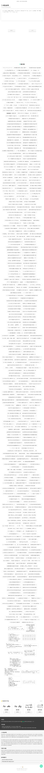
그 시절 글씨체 (5, 5)
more (41, 701)
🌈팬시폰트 (22, 721)
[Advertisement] (22, 24)
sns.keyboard (22, 1)
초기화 (32, 30)
